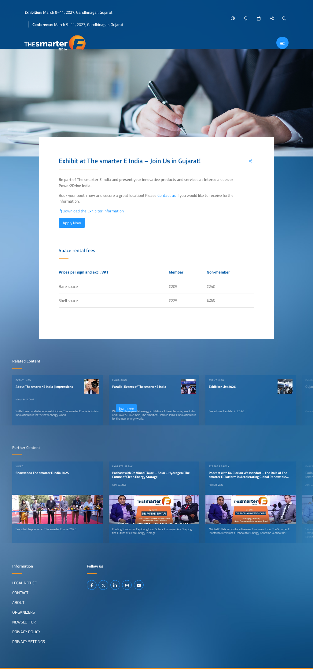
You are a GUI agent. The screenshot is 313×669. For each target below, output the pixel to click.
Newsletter (24, 622)
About (18, 602)
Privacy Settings (28, 641)
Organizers (23, 612)
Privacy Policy (26, 631)
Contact (20, 592)
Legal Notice (24, 582)
